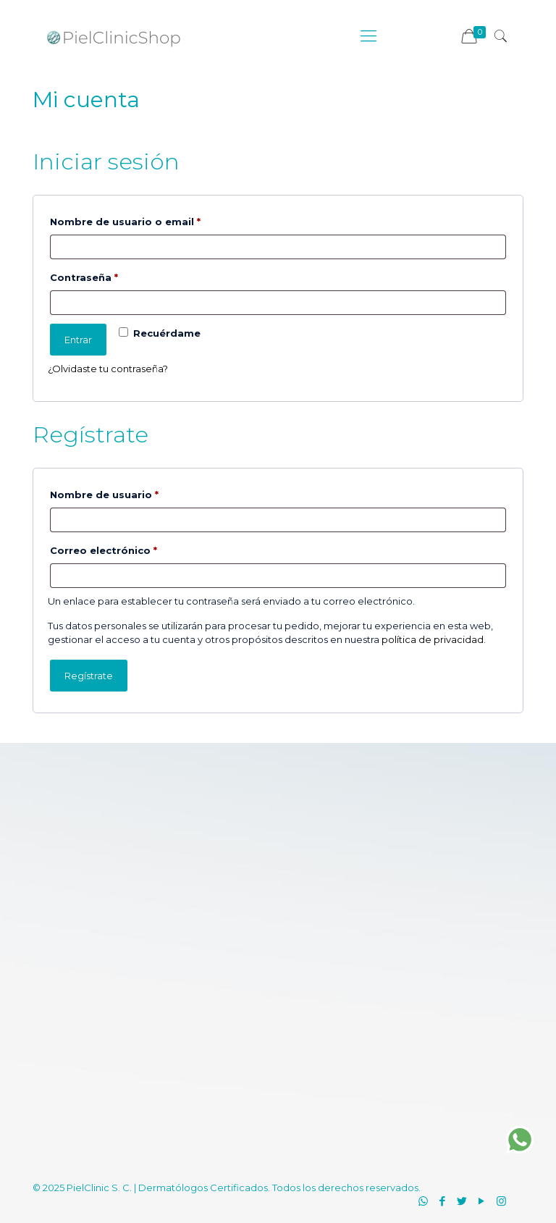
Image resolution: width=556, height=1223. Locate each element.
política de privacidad (433, 639)
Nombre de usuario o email (156, 219)
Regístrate (88, 675)
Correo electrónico (134, 548)
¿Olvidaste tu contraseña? (108, 368)
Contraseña (115, 275)
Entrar (78, 339)
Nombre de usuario (135, 492)
